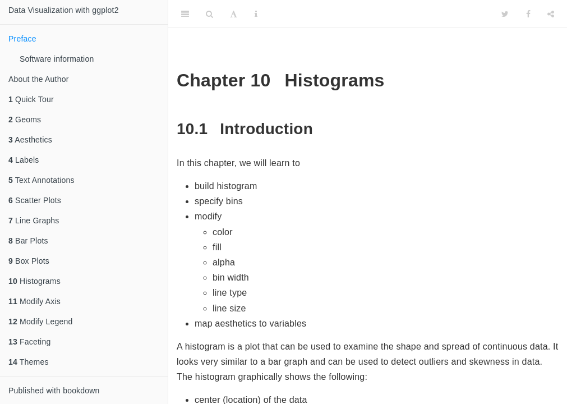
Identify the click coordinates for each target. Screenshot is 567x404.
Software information (57, 58)
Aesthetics (30, 139)
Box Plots (28, 260)
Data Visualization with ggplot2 (63, 10)
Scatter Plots (34, 200)
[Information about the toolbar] (256, 14)
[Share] (551, 14)
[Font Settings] (234, 14)
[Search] (209, 14)
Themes (28, 361)
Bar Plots (28, 240)
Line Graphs (33, 220)
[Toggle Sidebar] (185, 14)
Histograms (34, 281)
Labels (23, 159)
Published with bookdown (54, 390)
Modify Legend (40, 321)
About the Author (38, 79)
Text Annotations (41, 180)
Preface (22, 38)
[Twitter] (505, 14)
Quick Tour (31, 99)
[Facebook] (528, 14)
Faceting (29, 341)
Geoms (24, 119)
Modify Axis (34, 301)
